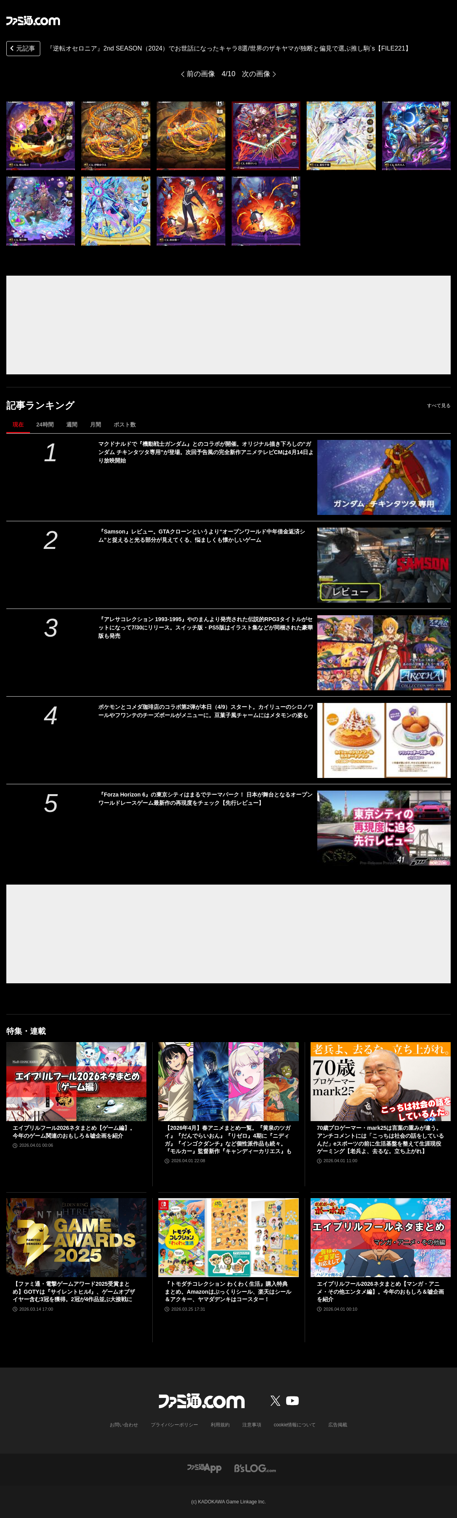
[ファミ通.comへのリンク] (33, 20)
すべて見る (439, 405)
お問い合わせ (124, 1425)
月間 (95, 424)
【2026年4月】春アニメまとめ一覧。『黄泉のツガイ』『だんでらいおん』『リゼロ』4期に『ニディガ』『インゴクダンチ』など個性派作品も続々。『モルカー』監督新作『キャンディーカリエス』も (228, 1139)
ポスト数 (125, 424)
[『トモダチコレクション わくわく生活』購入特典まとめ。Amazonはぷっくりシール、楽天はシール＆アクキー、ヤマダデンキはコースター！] (228, 1237)
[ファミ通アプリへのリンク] (204, 1467)
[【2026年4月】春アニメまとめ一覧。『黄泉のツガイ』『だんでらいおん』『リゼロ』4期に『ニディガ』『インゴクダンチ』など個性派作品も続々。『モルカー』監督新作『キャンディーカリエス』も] (228, 1081)
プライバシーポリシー (174, 1425)
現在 (18, 424)
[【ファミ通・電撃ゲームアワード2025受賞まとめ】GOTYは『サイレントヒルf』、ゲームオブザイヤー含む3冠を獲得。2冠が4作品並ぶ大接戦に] (76, 1237)
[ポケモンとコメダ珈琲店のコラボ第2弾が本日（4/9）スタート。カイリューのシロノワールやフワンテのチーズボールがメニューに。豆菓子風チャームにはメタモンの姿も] (384, 740)
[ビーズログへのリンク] (255, 1467)
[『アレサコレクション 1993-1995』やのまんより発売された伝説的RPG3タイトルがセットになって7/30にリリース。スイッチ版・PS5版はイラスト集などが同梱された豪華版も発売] (384, 652)
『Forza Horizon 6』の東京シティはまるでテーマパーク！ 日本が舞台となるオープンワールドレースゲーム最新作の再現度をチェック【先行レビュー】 (205, 798)
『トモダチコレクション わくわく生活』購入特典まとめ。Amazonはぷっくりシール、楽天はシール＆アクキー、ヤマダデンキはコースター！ (228, 1291)
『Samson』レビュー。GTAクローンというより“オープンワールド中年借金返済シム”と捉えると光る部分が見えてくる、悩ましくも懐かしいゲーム (201, 535)
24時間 (45, 424)
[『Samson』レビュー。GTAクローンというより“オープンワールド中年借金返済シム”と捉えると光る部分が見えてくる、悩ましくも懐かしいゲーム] (384, 565)
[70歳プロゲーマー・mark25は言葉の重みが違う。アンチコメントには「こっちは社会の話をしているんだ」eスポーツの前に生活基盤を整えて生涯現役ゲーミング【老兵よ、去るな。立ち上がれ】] (381, 1081)
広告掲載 (337, 1425)
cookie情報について (295, 1425)
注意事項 (251, 1425)
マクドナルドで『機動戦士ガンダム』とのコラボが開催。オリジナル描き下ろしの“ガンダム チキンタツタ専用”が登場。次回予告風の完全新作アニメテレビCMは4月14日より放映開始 (206, 452)
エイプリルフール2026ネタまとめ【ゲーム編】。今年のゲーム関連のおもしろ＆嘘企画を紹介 (74, 1132)
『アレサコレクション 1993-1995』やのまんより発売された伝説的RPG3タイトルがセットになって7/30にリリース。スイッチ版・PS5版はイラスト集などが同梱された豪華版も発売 (205, 627)
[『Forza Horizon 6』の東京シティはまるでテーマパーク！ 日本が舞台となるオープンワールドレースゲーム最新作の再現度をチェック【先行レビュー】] (384, 828)
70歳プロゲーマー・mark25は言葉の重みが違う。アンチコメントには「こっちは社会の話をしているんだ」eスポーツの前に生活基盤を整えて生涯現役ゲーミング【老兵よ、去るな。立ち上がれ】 (380, 1139)
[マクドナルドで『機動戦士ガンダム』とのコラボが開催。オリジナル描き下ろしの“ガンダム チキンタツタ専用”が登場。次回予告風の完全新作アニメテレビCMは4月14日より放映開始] (384, 477)
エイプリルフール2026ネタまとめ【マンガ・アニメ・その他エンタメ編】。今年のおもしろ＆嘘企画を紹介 (380, 1291)
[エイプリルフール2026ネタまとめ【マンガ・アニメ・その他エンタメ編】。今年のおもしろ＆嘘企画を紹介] (381, 1237)
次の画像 (256, 74)
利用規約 (220, 1425)
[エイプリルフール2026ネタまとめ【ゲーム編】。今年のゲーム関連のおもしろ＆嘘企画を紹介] (76, 1081)
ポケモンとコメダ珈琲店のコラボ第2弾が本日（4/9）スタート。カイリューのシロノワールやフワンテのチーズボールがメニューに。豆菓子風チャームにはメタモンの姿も (205, 711)
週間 (71, 424)
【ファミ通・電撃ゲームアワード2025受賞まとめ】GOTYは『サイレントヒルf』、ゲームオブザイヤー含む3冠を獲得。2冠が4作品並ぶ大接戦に (74, 1291)
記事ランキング (40, 405)
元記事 (21, 49)
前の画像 (201, 74)
